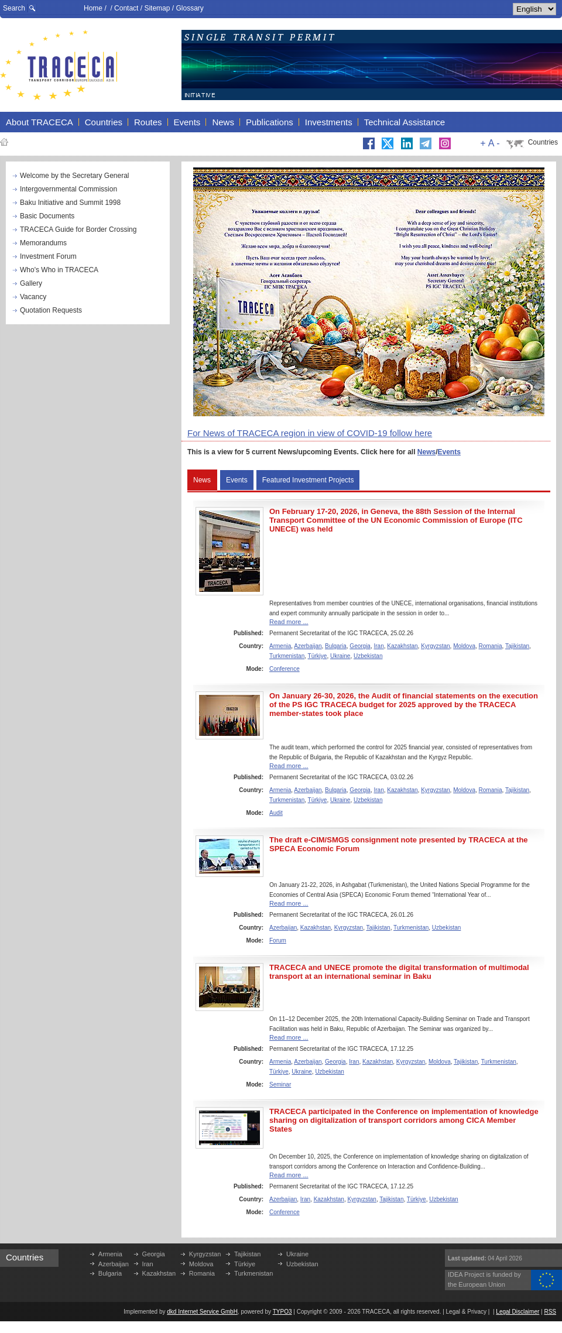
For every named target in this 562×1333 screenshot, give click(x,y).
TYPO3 (282, 1311)
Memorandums (43, 243)
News (426, 452)
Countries (543, 142)
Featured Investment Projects (308, 480)
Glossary (189, 8)
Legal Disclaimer (517, 1311)
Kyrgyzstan (435, 646)
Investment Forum (48, 256)
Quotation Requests (51, 310)
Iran (379, 646)
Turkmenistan (286, 656)
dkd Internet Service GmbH (202, 1311)
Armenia (280, 646)
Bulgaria (336, 646)
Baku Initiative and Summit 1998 (70, 202)
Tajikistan (517, 646)
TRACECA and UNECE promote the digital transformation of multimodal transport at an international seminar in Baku (399, 972)
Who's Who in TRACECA (59, 270)
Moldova (464, 646)
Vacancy (33, 297)
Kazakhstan (402, 646)
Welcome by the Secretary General (74, 176)
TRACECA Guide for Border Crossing (78, 229)
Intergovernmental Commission (68, 189)
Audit (276, 813)
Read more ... (289, 621)
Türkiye (317, 656)
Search (14, 8)
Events (449, 452)
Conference (284, 669)
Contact (126, 8)
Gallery (31, 283)
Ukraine (340, 656)
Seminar (280, 1084)
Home (93, 8)
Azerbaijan (307, 646)
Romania (490, 646)
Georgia (360, 646)
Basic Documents (47, 216)
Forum (277, 940)
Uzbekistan (368, 656)
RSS (550, 1311)
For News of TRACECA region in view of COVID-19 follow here (309, 433)
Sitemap (157, 8)
